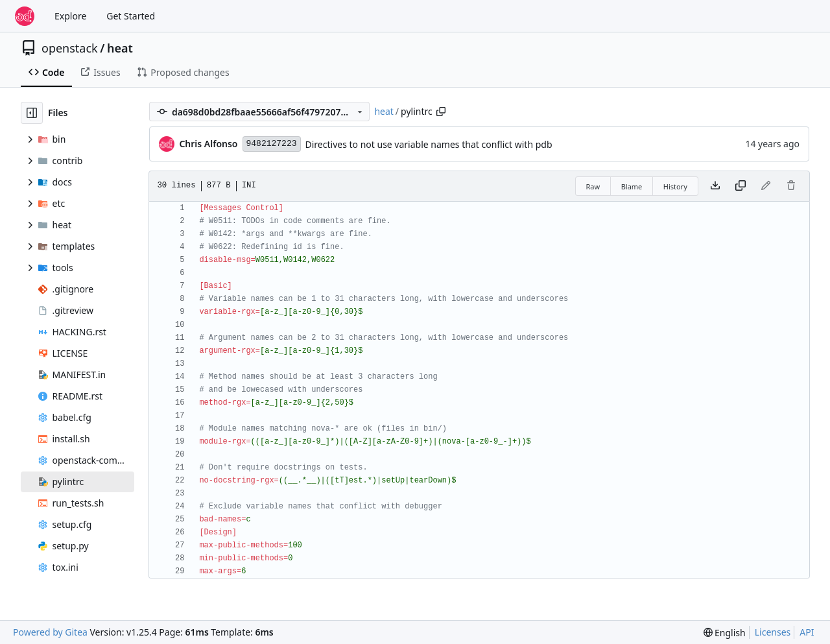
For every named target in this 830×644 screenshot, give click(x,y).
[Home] (24, 16)
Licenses (773, 632)
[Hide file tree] (32, 113)
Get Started (130, 16)
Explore (70, 16)
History (675, 186)
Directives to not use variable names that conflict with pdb (428, 144)
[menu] (725, 632)
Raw (593, 186)
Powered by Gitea (50, 632)
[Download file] (715, 186)
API (807, 632)
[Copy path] (440, 111)
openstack (70, 48)
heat (120, 48)
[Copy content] (740, 186)
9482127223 (271, 144)
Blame (632, 186)
